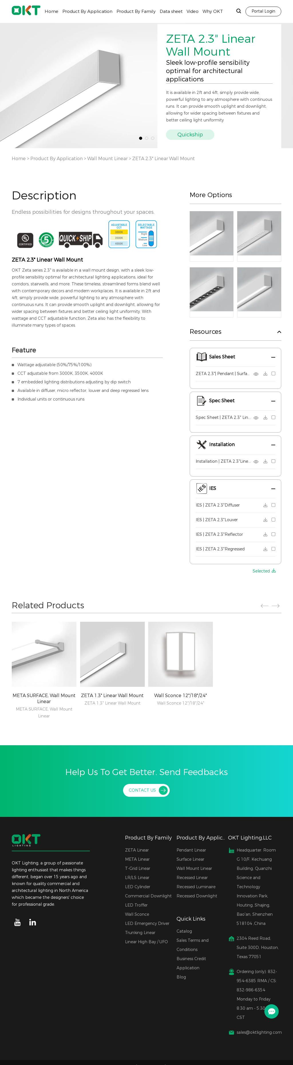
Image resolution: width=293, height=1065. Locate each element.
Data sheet (171, 11)
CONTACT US (142, 790)
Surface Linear (190, 859)
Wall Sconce (137, 914)
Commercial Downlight (148, 896)
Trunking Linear (140, 932)
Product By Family (136, 11)
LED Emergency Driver (147, 923)
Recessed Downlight (197, 896)
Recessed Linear (192, 877)
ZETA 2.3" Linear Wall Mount (163, 159)
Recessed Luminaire (196, 887)
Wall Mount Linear (107, 159)
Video (193, 11)
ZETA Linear (137, 850)
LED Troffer (136, 905)
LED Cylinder (137, 887)
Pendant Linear (191, 850)
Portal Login (263, 11)
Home (51, 11)
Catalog (184, 931)
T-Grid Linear (137, 868)
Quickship (190, 134)
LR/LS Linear (137, 877)
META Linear (137, 859)
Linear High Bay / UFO (146, 942)
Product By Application (87, 11)
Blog (181, 977)
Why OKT (213, 11)
